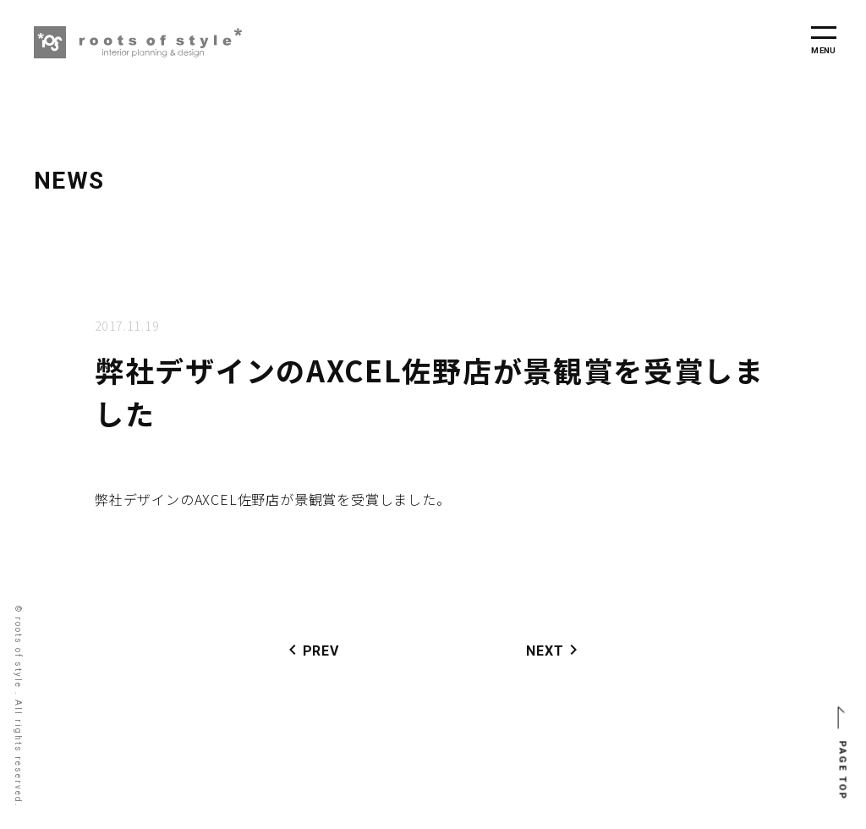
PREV (310, 650)
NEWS (69, 181)
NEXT (555, 650)
